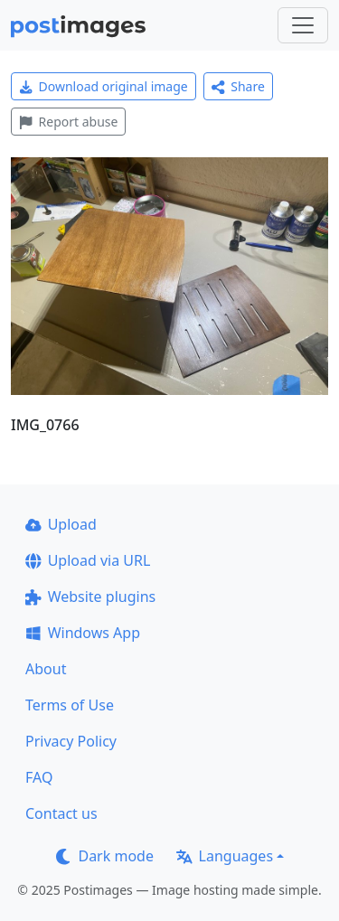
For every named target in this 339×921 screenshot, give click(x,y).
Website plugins (90, 596)
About (45, 669)
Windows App (82, 633)
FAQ (38, 777)
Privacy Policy (71, 741)
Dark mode (105, 856)
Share (238, 86)
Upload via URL (87, 560)
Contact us (61, 813)
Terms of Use (69, 705)
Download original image (103, 86)
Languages (224, 856)
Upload (61, 524)
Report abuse (68, 121)
